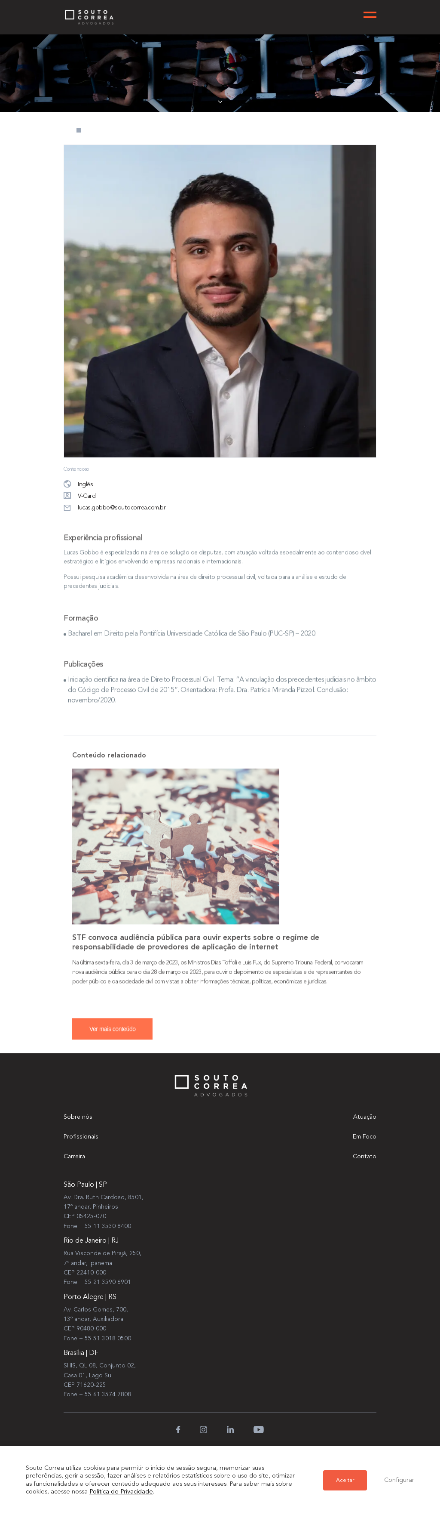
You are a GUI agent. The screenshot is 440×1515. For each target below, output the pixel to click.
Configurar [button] (399, 1480)
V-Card (79, 496)
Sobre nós (78, 1117)
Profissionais (81, 1137)
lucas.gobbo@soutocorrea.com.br (114, 508)
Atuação (364, 1117)
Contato (364, 1157)
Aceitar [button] (345, 1480)
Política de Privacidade (121, 1492)
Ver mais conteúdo (112, 1034)
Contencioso (76, 469)
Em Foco (364, 1137)
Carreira (74, 1157)
